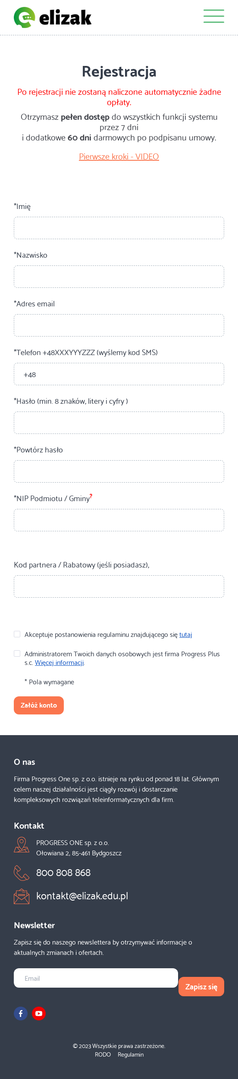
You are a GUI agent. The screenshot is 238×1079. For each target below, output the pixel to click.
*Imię (22, 205)
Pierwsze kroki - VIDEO (119, 155)
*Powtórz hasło (38, 449)
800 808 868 (63, 871)
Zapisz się (201, 985)
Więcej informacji (59, 661)
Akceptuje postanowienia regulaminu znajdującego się (103, 634)
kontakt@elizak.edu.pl (82, 895)
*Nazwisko (30, 254)
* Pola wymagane (49, 681)
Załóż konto (39, 704)
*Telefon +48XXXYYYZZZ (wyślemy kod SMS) (86, 351)
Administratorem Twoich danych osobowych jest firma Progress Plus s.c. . (117, 657)
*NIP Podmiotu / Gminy (53, 497)
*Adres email (34, 303)
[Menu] (214, 17)
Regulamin (131, 1054)
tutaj (185, 633)
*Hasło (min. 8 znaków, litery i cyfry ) (71, 400)
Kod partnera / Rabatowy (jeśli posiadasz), (81, 564)
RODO (103, 1054)
